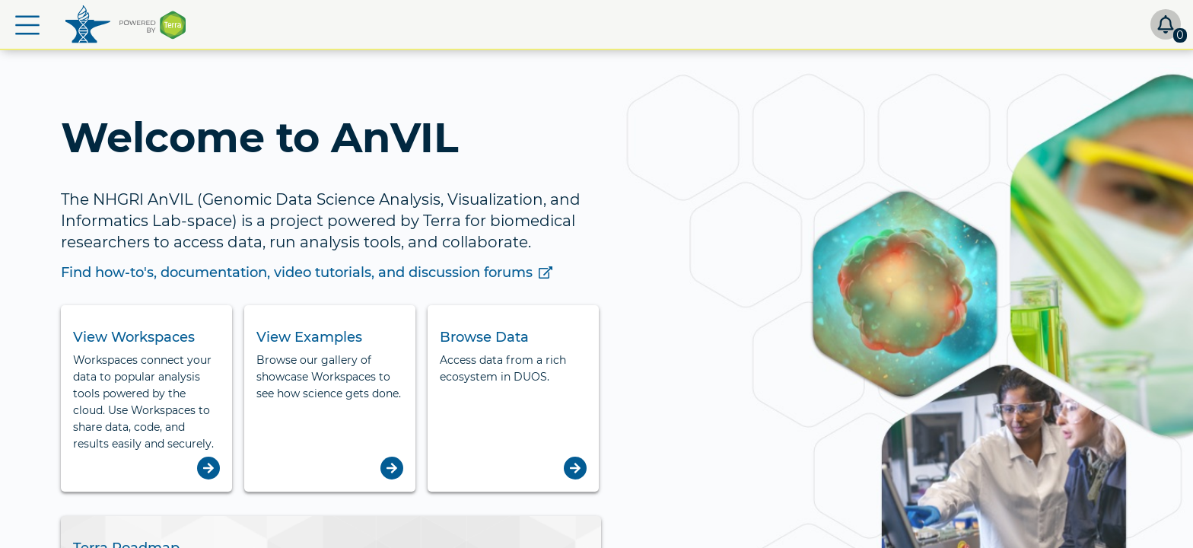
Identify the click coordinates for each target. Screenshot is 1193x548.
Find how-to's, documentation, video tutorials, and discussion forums (306, 272)
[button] (27, 25)
